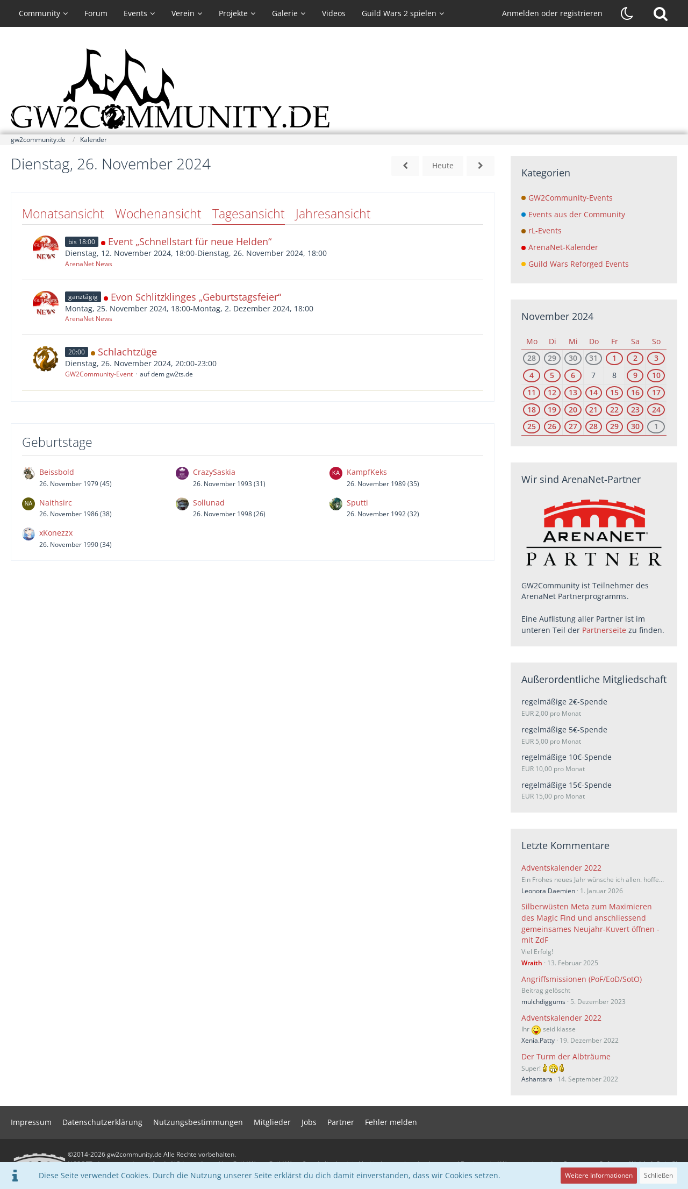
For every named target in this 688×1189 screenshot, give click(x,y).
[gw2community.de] (344, 88)
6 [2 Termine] (573, 375)
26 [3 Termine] (552, 426)
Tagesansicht (248, 213)
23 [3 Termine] (635, 409)
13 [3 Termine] (573, 392)
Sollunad (209, 502)
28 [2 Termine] (531, 358)
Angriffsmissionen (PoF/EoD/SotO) (581, 979)
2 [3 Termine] (635, 358)
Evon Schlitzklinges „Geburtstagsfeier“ (196, 296)
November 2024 (557, 316)
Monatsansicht (63, 213)
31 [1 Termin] (593, 358)
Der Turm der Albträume (566, 1056)
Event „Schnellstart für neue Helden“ (189, 241)
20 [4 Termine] (573, 409)
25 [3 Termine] (531, 426)
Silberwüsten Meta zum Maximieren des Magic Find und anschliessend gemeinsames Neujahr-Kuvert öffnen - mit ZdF (590, 923)
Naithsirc (55, 502)
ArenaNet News (88, 263)
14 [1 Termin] (593, 392)
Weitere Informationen (599, 1175)
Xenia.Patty (538, 1040)
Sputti (357, 502)
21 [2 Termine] (593, 409)
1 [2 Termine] (614, 358)
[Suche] (660, 13)
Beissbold (56, 472)
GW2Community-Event (99, 374)
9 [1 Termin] (635, 375)
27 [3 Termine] (573, 426)
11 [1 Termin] (531, 392)
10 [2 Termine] (656, 375)
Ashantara (537, 1079)
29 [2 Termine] (552, 358)
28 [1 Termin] (593, 426)
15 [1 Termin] (614, 392)
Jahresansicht (333, 213)
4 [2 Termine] (531, 375)
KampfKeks (367, 472)
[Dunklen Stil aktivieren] (627, 13)
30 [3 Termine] (573, 358)
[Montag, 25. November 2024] (405, 166)
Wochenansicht (158, 213)
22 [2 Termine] (614, 409)
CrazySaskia (214, 472)
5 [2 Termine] (552, 375)
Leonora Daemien (548, 890)
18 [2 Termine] (531, 409)
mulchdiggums (543, 1001)
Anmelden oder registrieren (552, 13)
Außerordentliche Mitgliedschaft (593, 679)
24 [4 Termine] (656, 409)
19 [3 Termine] (552, 409)
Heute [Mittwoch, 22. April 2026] (443, 165)
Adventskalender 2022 (561, 868)
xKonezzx (56, 533)
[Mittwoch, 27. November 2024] (480, 166)
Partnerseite (604, 630)
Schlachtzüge (127, 351)
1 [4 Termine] (656, 426)
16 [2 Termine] (635, 392)
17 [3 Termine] (656, 392)
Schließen (658, 1175)
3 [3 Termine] (656, 358)
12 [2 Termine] (552, 392)
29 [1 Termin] (614, 426)
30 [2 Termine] (635, 426)
